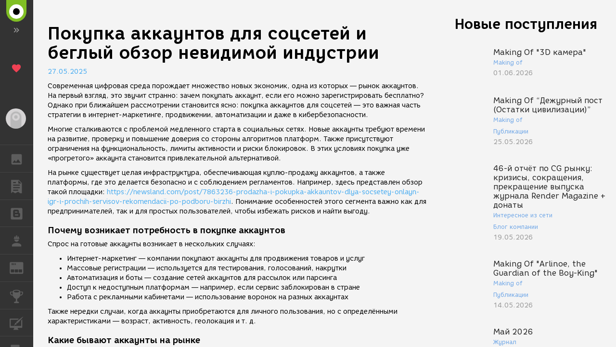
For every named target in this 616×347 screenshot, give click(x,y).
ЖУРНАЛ (21, 267)
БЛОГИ (21, 212)
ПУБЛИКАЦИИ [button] (21, 186)
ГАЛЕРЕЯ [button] (21, 158)
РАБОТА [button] (21, 240)
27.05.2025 (67, 71)
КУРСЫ (21, 322)
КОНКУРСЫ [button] (21, 295)
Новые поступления (526, 23)
